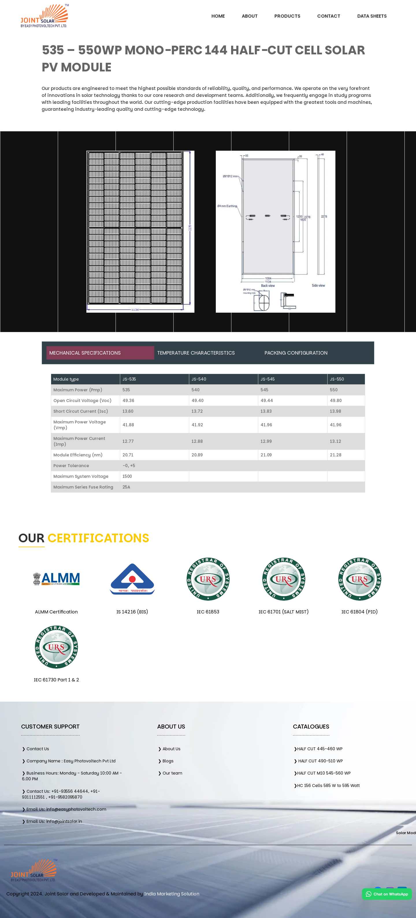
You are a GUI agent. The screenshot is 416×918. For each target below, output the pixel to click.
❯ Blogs (166, 761)
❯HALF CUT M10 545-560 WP (322, 773)
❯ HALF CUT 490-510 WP (318, 761)
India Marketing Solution (171, 894)
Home (218, 16)
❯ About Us (169, 749)
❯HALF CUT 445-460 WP (318, 749)
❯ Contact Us (35, 749)
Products (287, 16)
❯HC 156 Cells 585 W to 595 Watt (327, 785)
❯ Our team (170, 773)
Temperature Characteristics (196, 352)
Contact (328, 16)
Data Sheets (372, 16)
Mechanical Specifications (85, 352)
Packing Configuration (296, 352)
